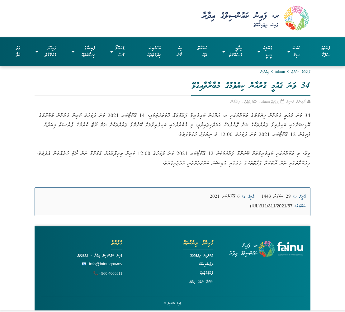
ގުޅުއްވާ (18, 52)
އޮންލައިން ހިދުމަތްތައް (154, 52)
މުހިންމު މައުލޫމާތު (45, 52)
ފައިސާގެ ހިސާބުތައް (83, 52)
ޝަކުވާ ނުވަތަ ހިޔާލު (201, 282)
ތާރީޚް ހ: (299, 196)
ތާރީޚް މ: (248, 196)
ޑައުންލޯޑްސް (117, 52)
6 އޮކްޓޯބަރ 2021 (225, 196)
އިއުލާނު (179, 52)
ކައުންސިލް (293, 52)
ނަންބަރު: (300, 206)
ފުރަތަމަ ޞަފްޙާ (300, 72)
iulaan (280, 72)
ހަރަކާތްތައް (202, 52)
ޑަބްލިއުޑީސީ (265, 52)
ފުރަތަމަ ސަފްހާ (325, 52)
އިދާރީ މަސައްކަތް (232, 52)
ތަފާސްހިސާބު (206, 264)
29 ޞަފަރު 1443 (276, 196)
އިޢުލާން (264, 72)
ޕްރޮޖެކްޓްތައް (206, 273)
